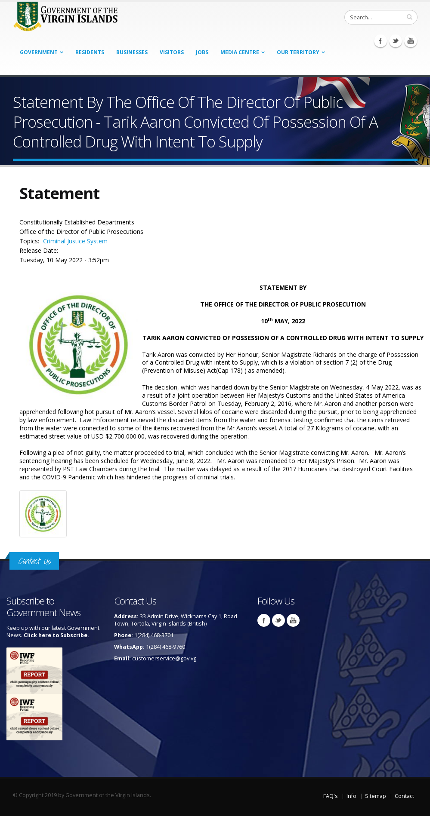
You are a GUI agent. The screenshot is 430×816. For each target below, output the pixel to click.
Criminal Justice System (75, 241)
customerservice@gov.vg (164, 658)
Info (351, 796)
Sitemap (375, 796)
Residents (89, 52)
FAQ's (330, 796)
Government (39, 52)
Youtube (410, 40)
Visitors (172, 52)
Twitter (395, 40)
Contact (404, 796)
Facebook (380, 40)
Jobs (202, 52)
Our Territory (298, 52)
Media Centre (239, 52)
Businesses (132, 52)
